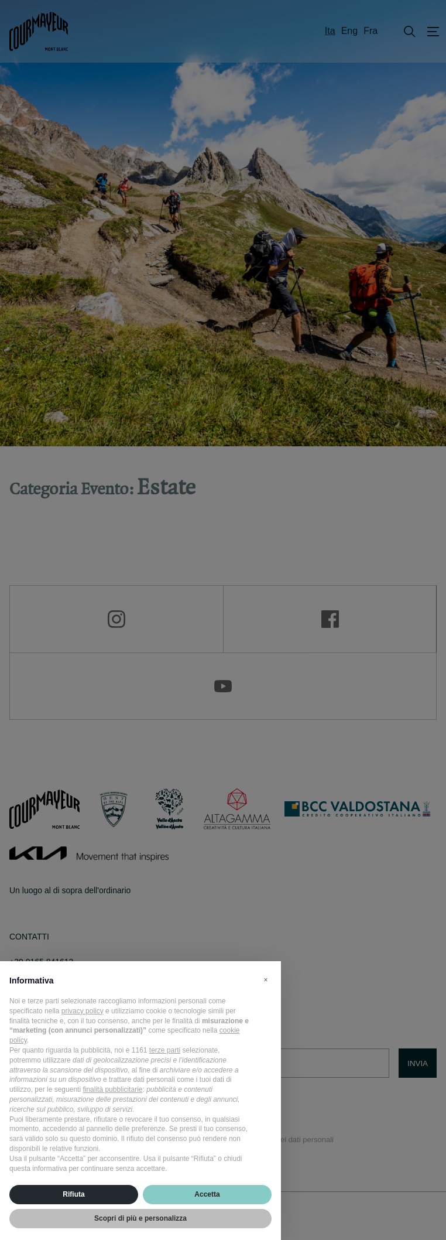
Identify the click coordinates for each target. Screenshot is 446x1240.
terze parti (164, 1050)
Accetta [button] (206, 1194)
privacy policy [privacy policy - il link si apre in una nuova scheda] (82, 1011)
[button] (265, 980)
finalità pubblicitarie (112, 1089)
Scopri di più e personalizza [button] (140, 1218)
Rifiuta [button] (73, 1194)
